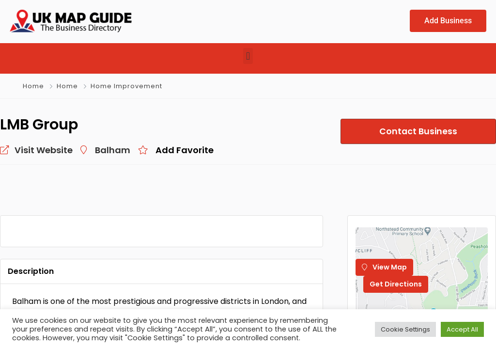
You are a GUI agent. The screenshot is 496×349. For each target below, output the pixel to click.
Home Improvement (126, 86)
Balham (112, 150)
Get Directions (396, 284)
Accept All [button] (462, 329)
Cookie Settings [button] (405, 329)
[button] (247, 56)
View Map (384, 267)
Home (33, 86)
